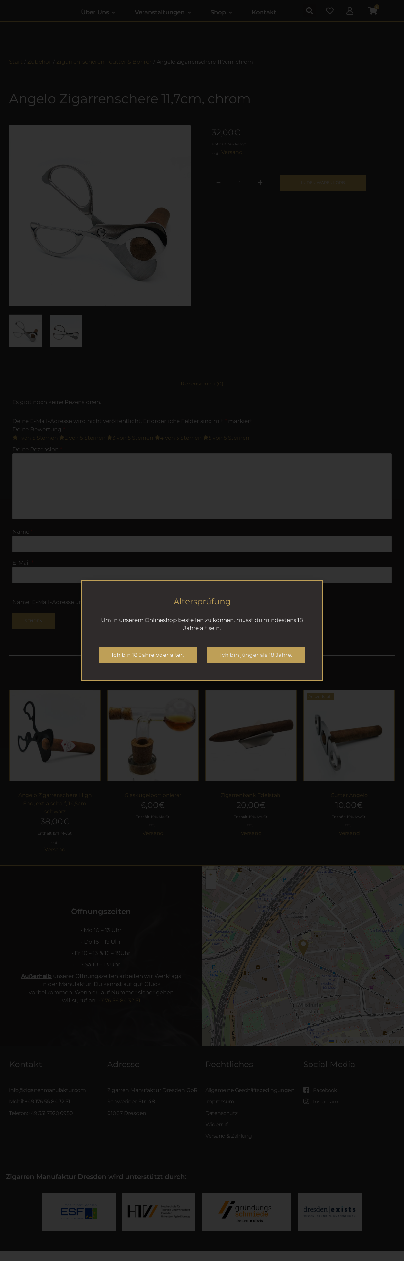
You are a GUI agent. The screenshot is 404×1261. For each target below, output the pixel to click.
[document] (202, 630)
